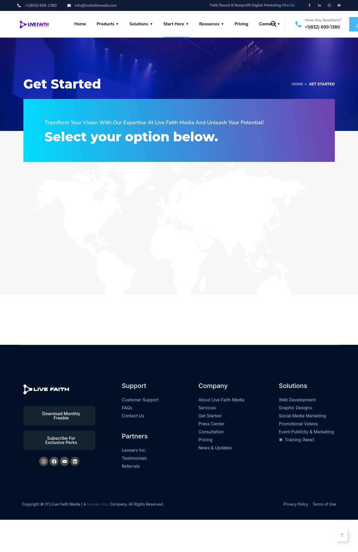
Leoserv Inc (97, 504)
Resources (209, 24)
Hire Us (288, 5)
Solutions (138, 24)
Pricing (241, 24)
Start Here (173, 24)
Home (80, 24)
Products (105, 24)
